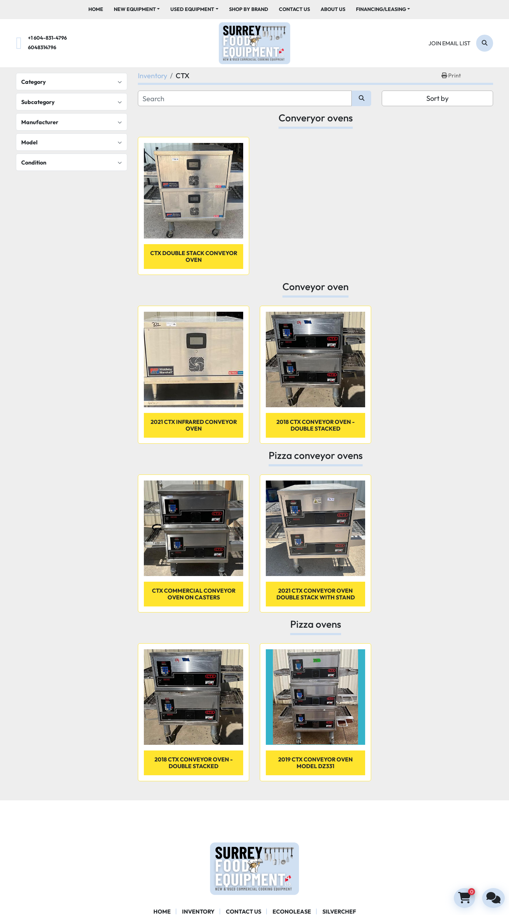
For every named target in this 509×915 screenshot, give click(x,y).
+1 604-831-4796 (47, 38)
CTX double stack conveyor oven (193, 256)
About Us (333, 9)
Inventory (198, 911)
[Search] (484, 43)
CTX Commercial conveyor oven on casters (193, 594)
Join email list (449, 43)
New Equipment (135, 9)
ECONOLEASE (292, 911)
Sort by (437, 98)
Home (95, 9)
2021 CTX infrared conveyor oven (194, 425)
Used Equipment (192, 9)
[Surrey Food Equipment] (254, 867)
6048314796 (42, 47)
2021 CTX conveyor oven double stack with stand (315, 594)
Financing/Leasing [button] (381, 9)
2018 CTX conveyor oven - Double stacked (315, 425)
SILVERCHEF (339, 911)
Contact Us (294, 9)
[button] (137, 9)
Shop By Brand (248, 9)
